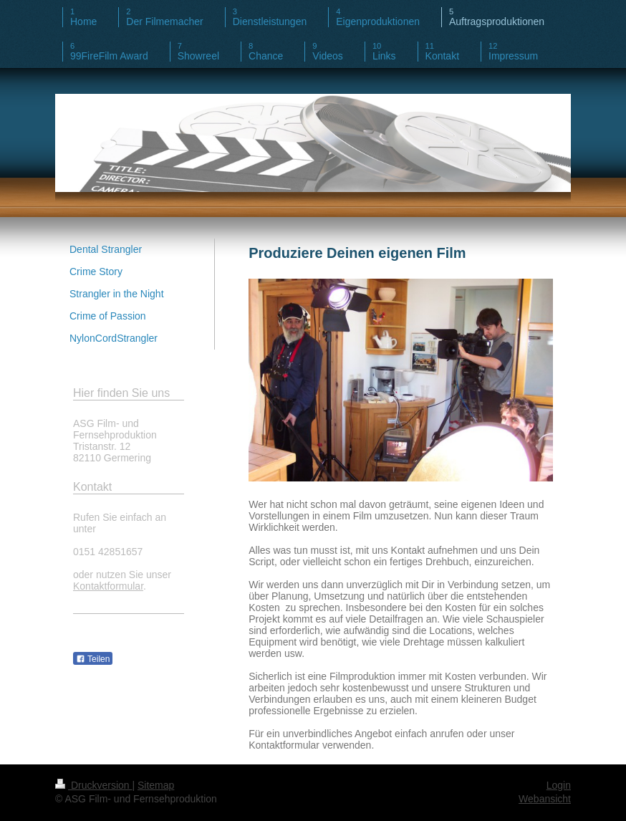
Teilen (93, 659)
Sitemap (156, 785)
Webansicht (545, 799)
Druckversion (93, 785)
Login (558, 785)
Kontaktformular (108, 586)
